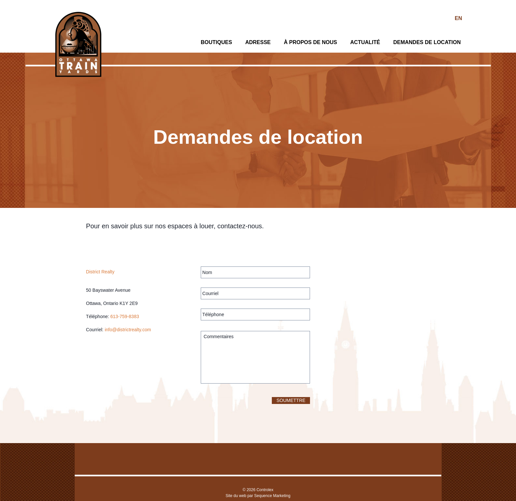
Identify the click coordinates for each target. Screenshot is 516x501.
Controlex (264, 490)
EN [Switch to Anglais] (458, 18)
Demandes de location (427, 42)
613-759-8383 (124, 316)
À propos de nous (310, 42)
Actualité (365, 42)
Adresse (258, 42)
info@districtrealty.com (128, 329)
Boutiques (216, 42)
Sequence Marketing (272, 495)
